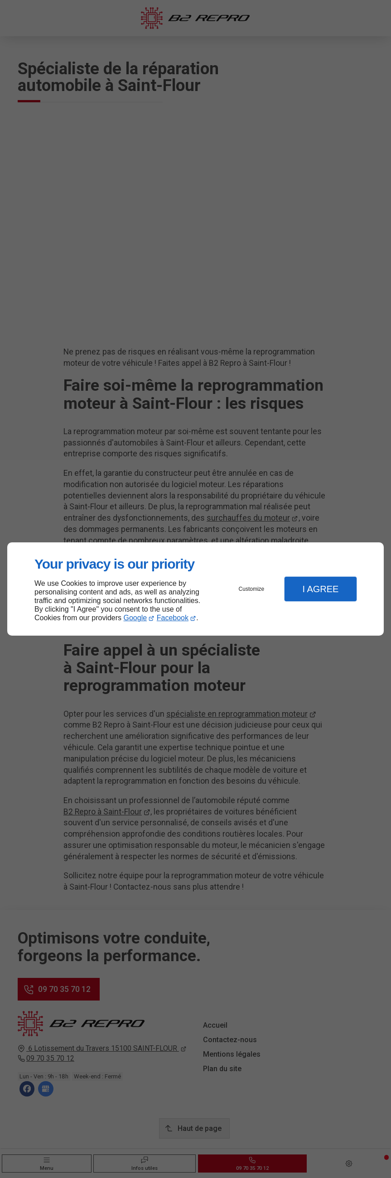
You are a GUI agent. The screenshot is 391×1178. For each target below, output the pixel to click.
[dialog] (195, 589)
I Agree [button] (320, 589)
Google (135, 618)
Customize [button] (252, 589)
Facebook (172, 618)
